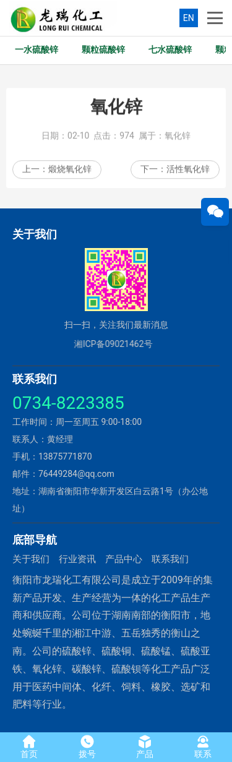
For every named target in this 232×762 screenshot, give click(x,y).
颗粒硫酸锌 (103, 49)
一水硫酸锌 (36, 49)
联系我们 (170, 559)
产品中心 (123, 559)
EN (188, 18)
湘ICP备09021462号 (108, 344)
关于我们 (30, 559)
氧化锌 (178, 138)
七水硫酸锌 (170, 49)
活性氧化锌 (188, 171)
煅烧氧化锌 (70, 171)
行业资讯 (77, 559)
